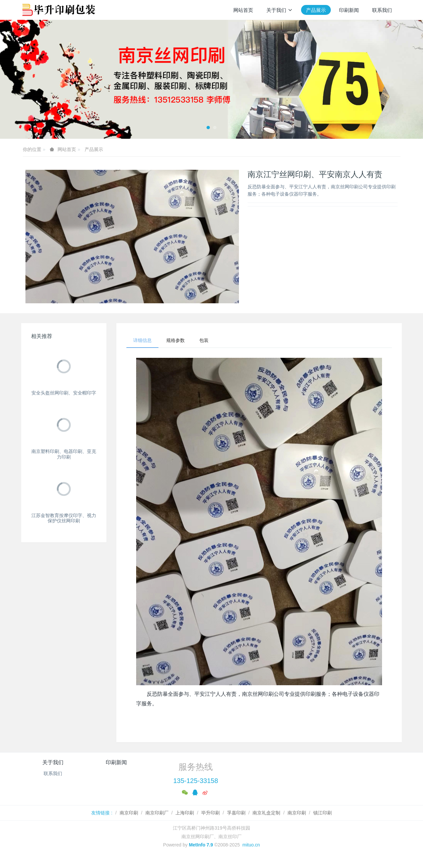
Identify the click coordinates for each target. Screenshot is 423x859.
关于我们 (52, 762)
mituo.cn (251, 844)
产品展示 (94, 149)
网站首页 (243, 10)
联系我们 (53, 773)
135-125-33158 (195, 780)
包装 (204, 340)
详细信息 (142, 340)
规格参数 (175, 340)
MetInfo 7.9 (201, 844)
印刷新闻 (116, 762)
